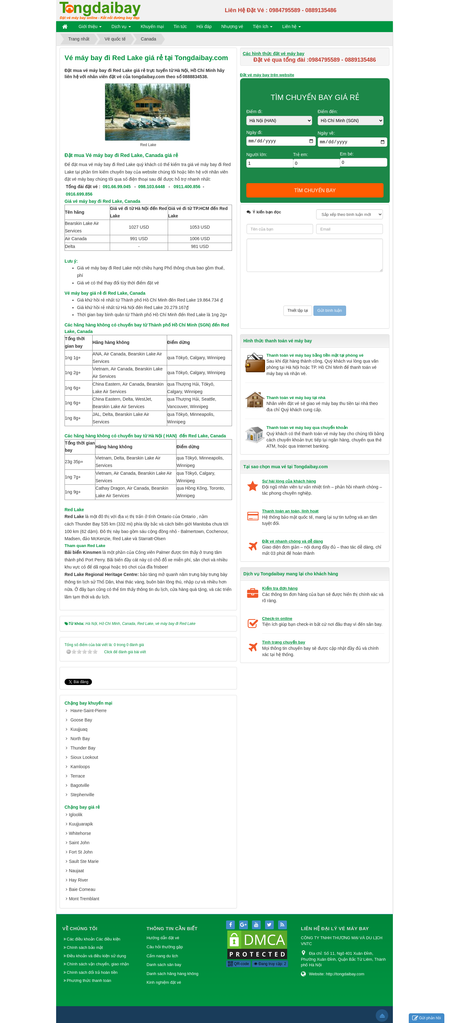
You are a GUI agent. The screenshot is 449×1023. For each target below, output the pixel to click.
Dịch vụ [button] (121, 28)
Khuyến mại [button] (152, 26)
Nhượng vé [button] (232, 26)
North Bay (80, 738)
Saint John (79, 842)
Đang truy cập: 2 (270, 964)
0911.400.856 (187, 186)
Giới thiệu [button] (90, 28)
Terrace (77, 775)
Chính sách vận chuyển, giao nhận (98, 964)
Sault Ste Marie (84, 861)
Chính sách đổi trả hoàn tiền (92, 972)
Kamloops (80, 766)
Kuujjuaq (79, 729)
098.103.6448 (151, 186)
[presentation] (294, 289)
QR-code (238, 964)
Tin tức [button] (180, 26)
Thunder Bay (82, 747)
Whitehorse (80, 833)
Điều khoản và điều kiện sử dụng (96, 956)
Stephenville (82, 794)
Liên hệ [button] (291, 28)
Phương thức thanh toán (89, 980)
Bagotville (79, 785)
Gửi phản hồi (426, 1018)
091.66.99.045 (117, 186)
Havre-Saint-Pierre (88, 710)
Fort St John (81, 851)
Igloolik (76, 814)
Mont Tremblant (84, 898)
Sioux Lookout (84, 757)
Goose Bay (81, 719)
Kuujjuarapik (81, 823)
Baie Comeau (82, 889)
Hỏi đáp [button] (203, 26)
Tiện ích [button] (263, 28)
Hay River (78, 880)
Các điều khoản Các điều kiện (93, 939)
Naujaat (76, 870)
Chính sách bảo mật (85, 947)
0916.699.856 (79, 194)
